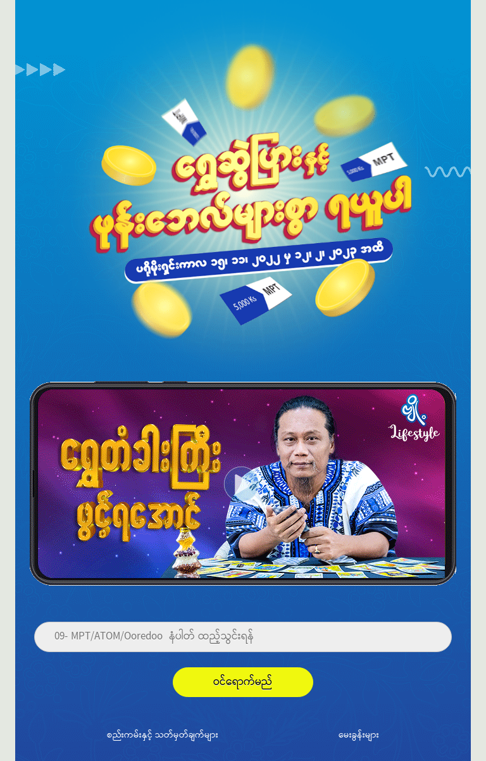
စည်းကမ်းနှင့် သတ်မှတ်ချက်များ (162, 734)
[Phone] (243, 637)
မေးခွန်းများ (359, 734)
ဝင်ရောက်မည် (243, 682)
